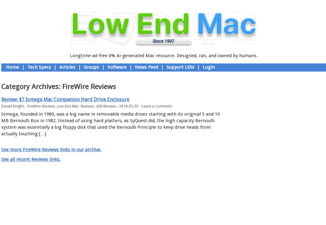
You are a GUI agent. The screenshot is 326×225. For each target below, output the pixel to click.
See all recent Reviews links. (31, 159)
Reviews (86, 106)
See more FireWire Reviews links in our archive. (51, 149)
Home (12, 67)
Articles (67, 67)
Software (116, 67)
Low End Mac (67, 106)
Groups (91, 67)
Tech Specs (39, 67)
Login (209, 67)
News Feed (146, 67)
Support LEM (180, 67)
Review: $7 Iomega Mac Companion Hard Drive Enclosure (65, 99)
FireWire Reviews (41, 106)
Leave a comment (156, 106)
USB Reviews (105, 106)
